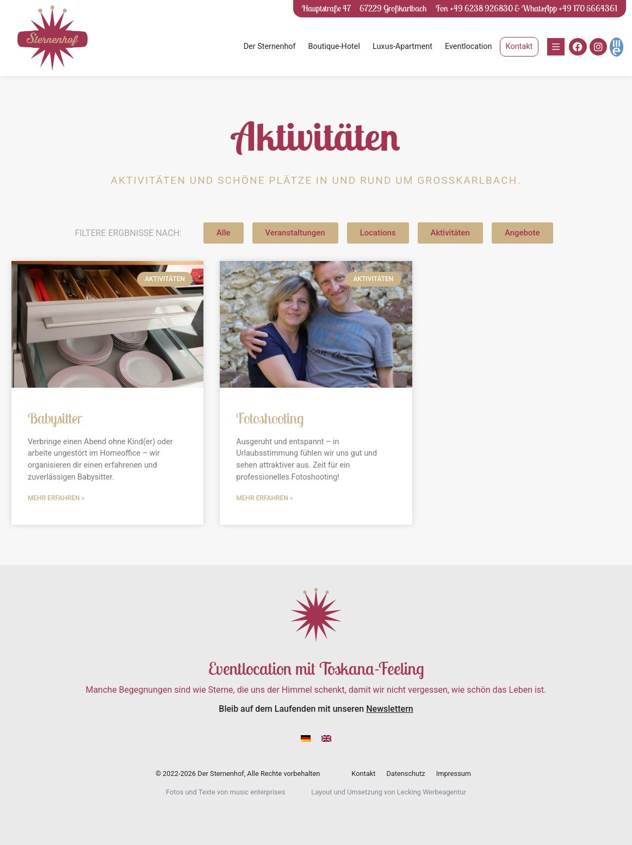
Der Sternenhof (270, 46)
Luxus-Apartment (402, 46)
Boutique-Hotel (334, 46)
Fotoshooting (269, 418)
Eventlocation (468, 46)
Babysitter (55, 418)
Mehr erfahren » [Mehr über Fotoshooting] (264, 498)
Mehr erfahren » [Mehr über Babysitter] (56, 498)
